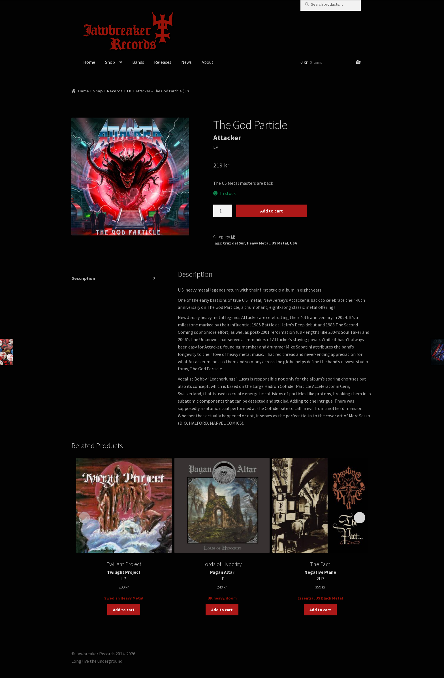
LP (129, 90)
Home (89, 62)
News (186, 62)
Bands (138, 62)
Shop (110, 62)
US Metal (280, 243)
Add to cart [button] (124, 609)
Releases (162, 62)
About (208, 62)
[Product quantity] (222, 211)
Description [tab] (83, 278)
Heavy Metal (258, 243)
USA (293, 243)
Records (115, 90)
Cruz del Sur (234, 243)
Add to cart (271, 211)
